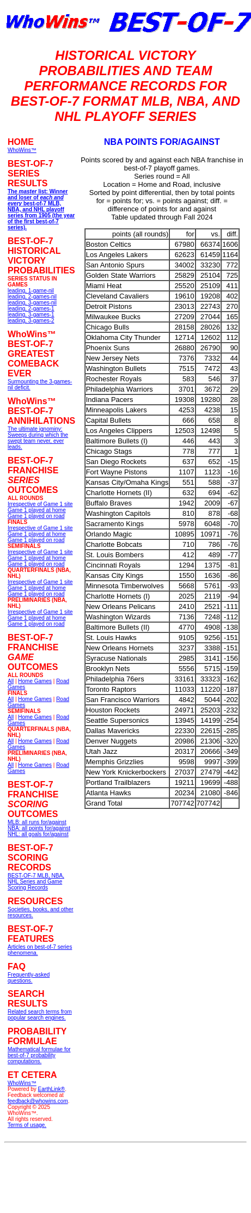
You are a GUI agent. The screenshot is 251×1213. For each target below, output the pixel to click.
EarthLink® (51, 1089)
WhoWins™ (22, 1083)
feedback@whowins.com (38, 1101)
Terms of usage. (27, 1125)
